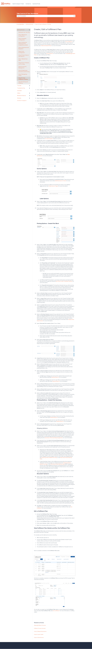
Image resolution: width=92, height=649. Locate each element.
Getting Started (29, 24)
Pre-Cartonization (49, 138)
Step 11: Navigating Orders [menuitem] (23, 75)
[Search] (74, 16)
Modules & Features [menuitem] (21, 95)
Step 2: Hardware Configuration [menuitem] (22, 39)
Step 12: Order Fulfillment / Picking (43, 24)
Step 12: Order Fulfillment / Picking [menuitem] (23, 78)
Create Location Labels (38, 634)
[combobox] (45, 16)
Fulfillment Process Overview (39, 628)
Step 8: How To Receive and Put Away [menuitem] (24, 63)
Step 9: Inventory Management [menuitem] (22, 67)
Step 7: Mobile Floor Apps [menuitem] (23, 59)
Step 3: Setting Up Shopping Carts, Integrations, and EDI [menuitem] (23, 44)
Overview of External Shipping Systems (54, 437)
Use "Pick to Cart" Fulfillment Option (64, 281)
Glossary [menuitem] (19, 98)
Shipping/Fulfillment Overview (40, 625)
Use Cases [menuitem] (19, 90)
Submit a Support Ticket (18, 3)
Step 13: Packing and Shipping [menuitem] (23, 82)
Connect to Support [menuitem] (21, 100)
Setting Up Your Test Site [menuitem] (24, 32)
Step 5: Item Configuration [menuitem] (22, 52)
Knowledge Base (20, 24)
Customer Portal (36, 3)
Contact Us (28, 3)
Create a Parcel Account (39, 637)
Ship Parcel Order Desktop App (57, 464)
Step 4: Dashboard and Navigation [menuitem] (24, 48)
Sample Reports (55, 377)
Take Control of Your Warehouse (27, 13)
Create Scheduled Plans (46, 45)
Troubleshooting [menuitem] (21, 88)
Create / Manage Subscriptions (40, 631)
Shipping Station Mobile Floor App (49, 457)
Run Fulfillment (69, 41)
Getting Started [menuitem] (20, 29)
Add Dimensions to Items (60, 180)
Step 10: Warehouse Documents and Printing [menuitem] (24, 71)
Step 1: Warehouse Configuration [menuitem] (23, 35)
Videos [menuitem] (18, 93)
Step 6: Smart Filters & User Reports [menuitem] (24, 56)
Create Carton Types (53, 186)
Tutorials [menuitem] (19, 85)
